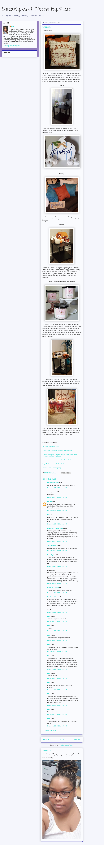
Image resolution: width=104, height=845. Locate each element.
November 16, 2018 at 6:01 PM (57, 551)
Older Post (77, 739)
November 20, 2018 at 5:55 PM (57, 669)
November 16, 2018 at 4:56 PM (57, 541)
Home (62, 739)
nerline (49, 501)
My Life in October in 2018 (50, 446)
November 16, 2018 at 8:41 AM (57, 497)
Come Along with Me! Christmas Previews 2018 (57, 450)
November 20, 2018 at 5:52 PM (57, 640)
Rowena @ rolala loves (55, 528)
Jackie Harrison (52, 545)
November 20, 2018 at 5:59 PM (57, 726)
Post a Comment (50, 730)
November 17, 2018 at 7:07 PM (57, 593)
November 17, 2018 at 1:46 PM (57, 566)
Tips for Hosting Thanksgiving (51, 468)
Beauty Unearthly (53, 482)
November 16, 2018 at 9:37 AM (57, 510)
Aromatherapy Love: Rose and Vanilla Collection (57, 460)
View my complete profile (11, 46)
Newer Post (46, 739)
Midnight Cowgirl (53, 587)
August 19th (47, 750)
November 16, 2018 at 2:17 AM (57, 488)
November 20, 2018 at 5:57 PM (57, 690)
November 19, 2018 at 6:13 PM (57, 612)
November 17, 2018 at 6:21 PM (57, 583)
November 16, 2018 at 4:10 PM (57, 524)
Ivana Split (50, 555)
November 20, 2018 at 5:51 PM (57, 621)
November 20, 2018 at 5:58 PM (57, 705)
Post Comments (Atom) (66, 745)
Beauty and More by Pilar (36, 9)
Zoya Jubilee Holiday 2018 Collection (54, 464)
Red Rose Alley (52, 597)
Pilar (48, 616)
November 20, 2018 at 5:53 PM (57, 652)
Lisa (48, 515)
